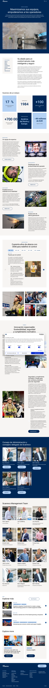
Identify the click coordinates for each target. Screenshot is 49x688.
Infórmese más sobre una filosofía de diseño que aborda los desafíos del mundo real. (12, 651)
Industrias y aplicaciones (13, 671)
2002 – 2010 (24, 250)
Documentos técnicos (24, 674)
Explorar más (32, 184)
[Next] (43, 269)
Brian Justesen (21, 487)
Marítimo (13, 680)
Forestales (13, 675)
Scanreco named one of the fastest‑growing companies (28, 614)
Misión (6, 63)
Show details (40, 350)
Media (17, 685)
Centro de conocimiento (23, 671)
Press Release (24, 604)
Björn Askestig (36, 462)
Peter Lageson (21, 462)
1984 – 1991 (11, 250)
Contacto (31, 677)
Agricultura (13, 679)
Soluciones (4, 672)
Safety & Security (16, 622)
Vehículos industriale (15, 681)
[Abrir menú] (46, 1)
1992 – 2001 (17, 250)
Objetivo (6, 61)
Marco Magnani (6, 487)
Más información (33, 431)
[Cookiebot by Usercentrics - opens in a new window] (40, 334)
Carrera (14, 685)
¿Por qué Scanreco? (33, 672)
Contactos (41, 665)
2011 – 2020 (30, 250)
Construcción (13, 673)
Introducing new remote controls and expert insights (27, 624)
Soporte (31, 673)
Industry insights (31, 650)
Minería (12, 674)
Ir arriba (45, 685)
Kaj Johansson (5, 462)
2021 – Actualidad (37, 250)
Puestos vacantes (8, 159)
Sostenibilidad (7, 65)
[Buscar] (44, 1)
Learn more (31, 655)
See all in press (33, 598)
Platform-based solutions (32, 622)
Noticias (6, 67)
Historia (6, 64)
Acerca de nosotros (9, 685)
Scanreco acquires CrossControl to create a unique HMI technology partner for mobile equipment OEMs (27, 606)
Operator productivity (17, 604)
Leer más (36, 468)
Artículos (22, 673)
